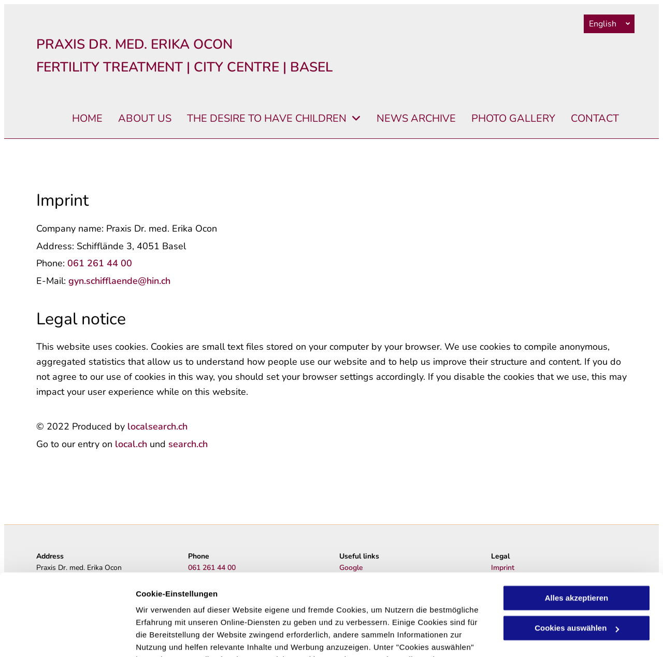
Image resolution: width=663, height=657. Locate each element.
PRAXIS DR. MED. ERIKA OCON (134, 44)
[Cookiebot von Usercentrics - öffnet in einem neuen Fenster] (67, 637)
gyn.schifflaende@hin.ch (119, 281)
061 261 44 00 (99, 263)
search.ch (188, 444)
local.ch (131, 444)
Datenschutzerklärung (254, 608)
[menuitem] (79, 119)
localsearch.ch (157, 426)
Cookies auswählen (172, 636)
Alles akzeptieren (577, 521)
